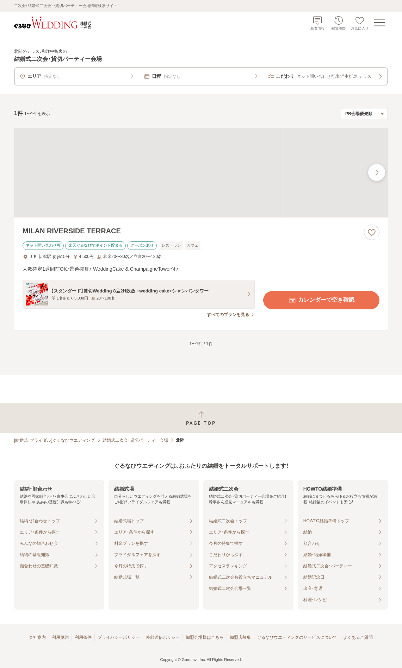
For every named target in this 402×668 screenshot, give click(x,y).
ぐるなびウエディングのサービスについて (297, 637)
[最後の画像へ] (376, 172)
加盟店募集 (240, 637)
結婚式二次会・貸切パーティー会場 (135, 440)
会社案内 (37, 637)
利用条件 (83, 637)
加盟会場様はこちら (205, 637)
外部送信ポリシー (163, 637)
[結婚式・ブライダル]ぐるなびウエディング (54, 440)
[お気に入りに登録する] (371, 232)
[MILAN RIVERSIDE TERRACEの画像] (201, 173)
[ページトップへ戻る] (201, 418)
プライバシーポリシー (119, 637)
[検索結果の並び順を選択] (364, 113)
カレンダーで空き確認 (321, 300)
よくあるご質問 (358, 637)
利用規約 (60, 637)
